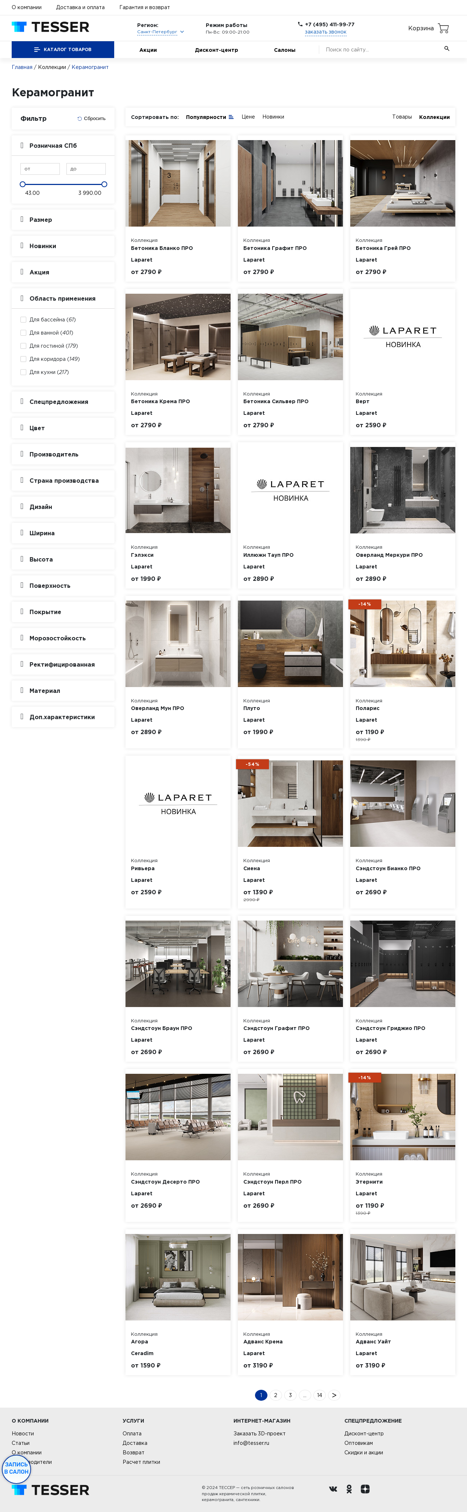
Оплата (132, 1433)
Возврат (133, 1452)
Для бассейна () (53, 320)
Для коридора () (55, 359)
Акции (148, 50)
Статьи (21, 1443)
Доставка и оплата (80, 7)
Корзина (421, 28)
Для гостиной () (54, 346)
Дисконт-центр (216, 50)
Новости (23, 1433)
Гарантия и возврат (144, 7)
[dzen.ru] (367, 1494)
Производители (32, 1462)
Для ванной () (51, 333)
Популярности (210, 116)
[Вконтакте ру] (335, 1494)
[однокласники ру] (351, 1494)
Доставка (135, 1443)
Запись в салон (16, 1468)
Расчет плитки (141, 1462)
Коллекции (52, 67)
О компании (27, 7)
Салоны (285, 50)
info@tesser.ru (251, 1443)
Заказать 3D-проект (260, 1433)
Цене (248, 117)
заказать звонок (326, 32)
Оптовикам (358, 1443)
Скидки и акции (363, 1452)
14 (319, 1395)
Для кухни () (49, 372)
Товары (402, 117)
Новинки (273, 117)
